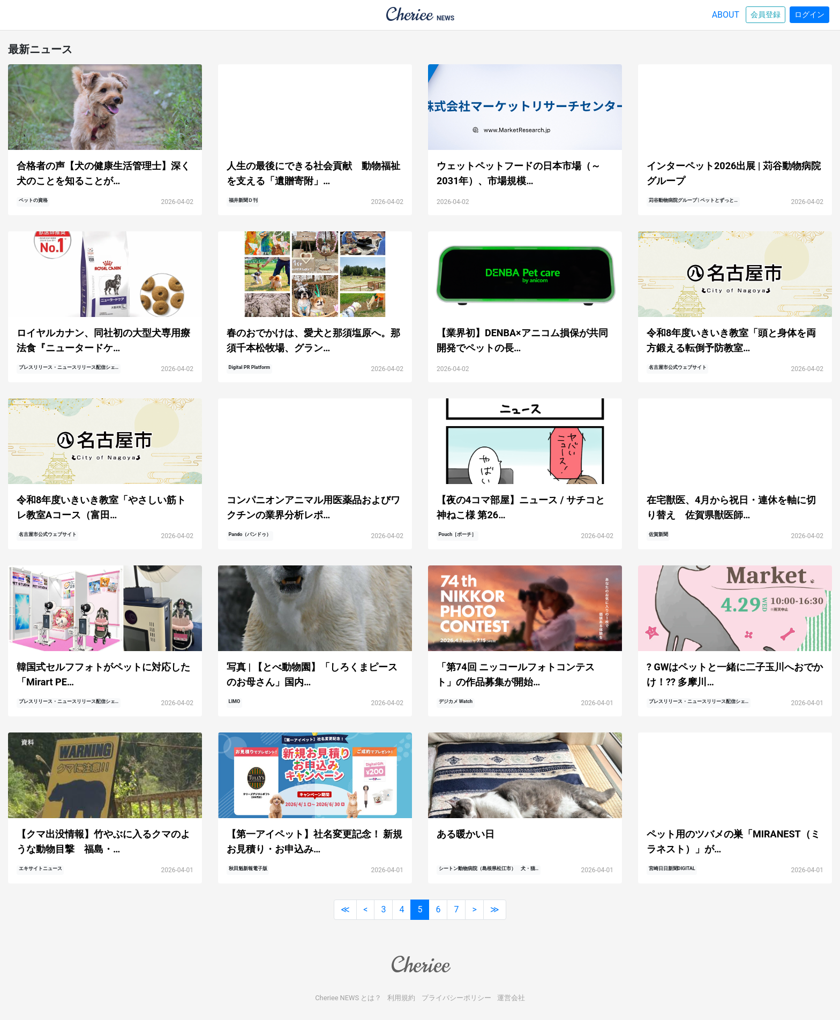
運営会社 (511, 998)
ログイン (809, 14)
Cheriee (420, 965)
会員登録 (766, 14)
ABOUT (725, 15)
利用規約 (401, 998)
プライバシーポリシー (456, 998)
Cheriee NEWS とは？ (348, 998)
